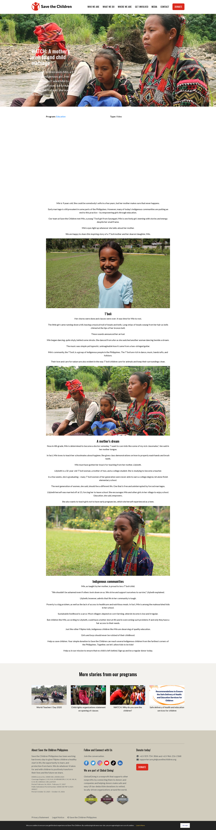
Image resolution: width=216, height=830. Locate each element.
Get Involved (141, 6)
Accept (185, 825)
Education (61, 116)
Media (154, 6)
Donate (178, 6)
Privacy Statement (40, 817)
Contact (164, 6)
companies (89, 783)
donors (119, 779)
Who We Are (93, 6)
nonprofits (89, 779)
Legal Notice (58, 817)
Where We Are (125, 6)
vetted (121, 786)
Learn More (140, 825)
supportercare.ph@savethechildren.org (158, 759)
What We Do (108, 6)
